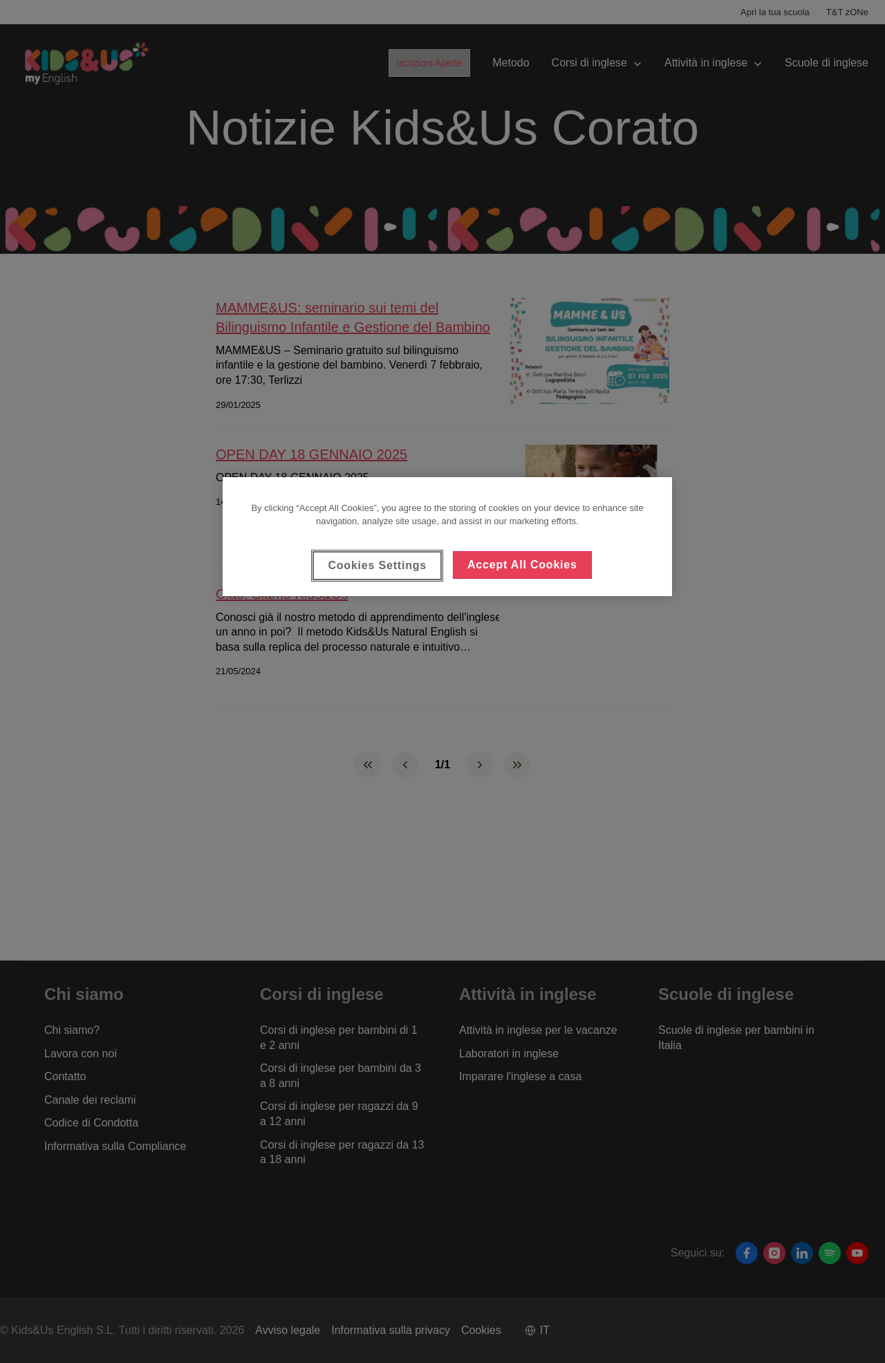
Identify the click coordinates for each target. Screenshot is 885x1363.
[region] (447, 536)
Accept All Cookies (522, 565)
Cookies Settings (377, 565)
